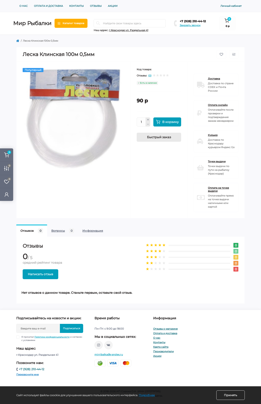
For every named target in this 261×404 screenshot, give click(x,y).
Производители (163, 351)
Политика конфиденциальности (52, 337)
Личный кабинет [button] (231, 5)
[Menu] (71, 23)
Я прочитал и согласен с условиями (51, 338)
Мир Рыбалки (32, 23)
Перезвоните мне (27, 374)
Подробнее (147, 395)
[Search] (98, 23)
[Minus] (148, 124)
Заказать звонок (190, 25)
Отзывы (96, 5)
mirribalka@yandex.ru (108, 354)
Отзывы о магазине (165, 328)
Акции (113, 5)
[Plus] (148, 119)
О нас (23, 5)
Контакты (76, 5)
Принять (230, 395)
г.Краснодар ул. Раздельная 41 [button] (128, 30)
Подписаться (71, 328)
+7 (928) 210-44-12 (193, 21)
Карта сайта (160, 346)
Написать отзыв (40, 274)
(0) (149, 75)
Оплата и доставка (48, 5)
